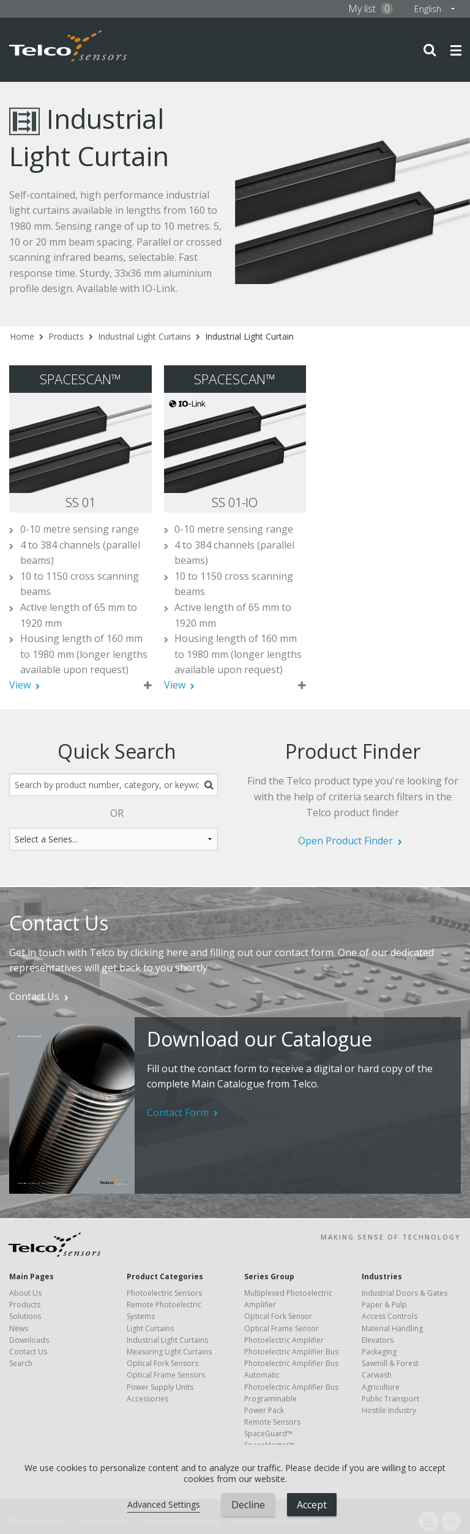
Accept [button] (312, 1504)
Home (22, 336)
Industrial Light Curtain (249, 336)
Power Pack (264, 1410)
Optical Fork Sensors (162, 1363)
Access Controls (389, 1316)
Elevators (378, 1340)
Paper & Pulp (384, 1304)
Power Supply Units (160, 1387)
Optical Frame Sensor (281, 1328)
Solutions (25, 1316)
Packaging (379, 1351)
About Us (25, 1293)
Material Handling (392, 1328)
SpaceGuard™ (268, 1433)
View (20, 685)
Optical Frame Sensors (166, 1375)
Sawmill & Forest (390, 1363)
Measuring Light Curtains (169, 1351)
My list (370, 8)
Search (20, 1363)
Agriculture (381, 1387)
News (18, 1328)
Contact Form (178, 1112)
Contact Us (34, 996)
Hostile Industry (389, 1410)
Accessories (147, 1398)
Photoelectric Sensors (164, 1293)
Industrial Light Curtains (144, 336)
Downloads (29, 1340)
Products (66, 336)
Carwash (377, 1375)
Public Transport (390, 1398)
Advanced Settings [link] (163, 1504)
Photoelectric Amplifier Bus (291, 1351)
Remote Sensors (272, 1422)
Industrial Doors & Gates (404, 1293)
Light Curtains (150, 1328)
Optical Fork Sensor (278, 1316)
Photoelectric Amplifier (284, 1340)
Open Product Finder (345, 840)
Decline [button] (248, 1504)
